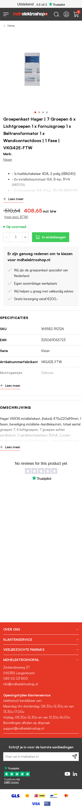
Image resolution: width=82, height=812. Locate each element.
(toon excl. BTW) (16, 217)
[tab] (41, 629)
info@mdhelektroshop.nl (20, 684)
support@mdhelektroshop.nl (23, 728)
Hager (7, 160)
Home (11, 25)
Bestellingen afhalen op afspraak (26, 723)
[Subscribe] (74, 756)
